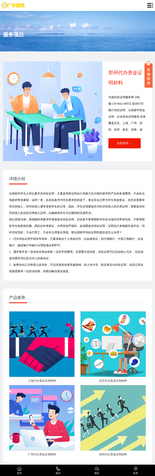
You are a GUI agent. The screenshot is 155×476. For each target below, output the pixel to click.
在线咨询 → (124, 143)
